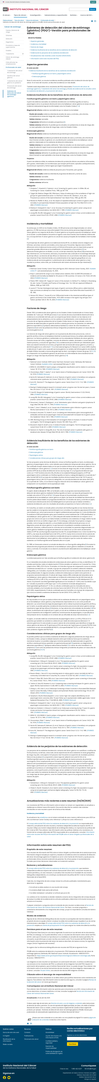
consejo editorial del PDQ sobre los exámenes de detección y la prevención (53, 868)
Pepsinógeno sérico (36, 455)
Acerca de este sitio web (11, 1032)
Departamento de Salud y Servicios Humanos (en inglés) (79, 1073)
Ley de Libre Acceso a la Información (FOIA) (53, 1037)
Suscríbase (72, 1044)
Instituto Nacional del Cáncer (87, 1077)
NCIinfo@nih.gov (90, 1069)
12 (92, 351)
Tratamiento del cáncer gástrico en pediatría (14, 82)
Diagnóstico (9, 42)
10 (72, 643)
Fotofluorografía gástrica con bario (41, 449)
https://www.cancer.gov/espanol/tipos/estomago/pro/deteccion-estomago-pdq (63, 956)
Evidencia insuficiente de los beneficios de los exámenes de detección (54, 50)
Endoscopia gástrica (39, 76)
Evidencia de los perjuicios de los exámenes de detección (50, 53)
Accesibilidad (50, 1032)
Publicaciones (28, 1036)
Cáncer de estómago (12, 27)
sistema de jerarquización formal (53, 925)
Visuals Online (45, 970)
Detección (9, 39)
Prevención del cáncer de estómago (14, 87)
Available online (47, 364)
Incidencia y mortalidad (38, 44)
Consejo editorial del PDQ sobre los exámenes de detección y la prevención (53, 823)
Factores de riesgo (37, 47)
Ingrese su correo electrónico (77, 1035)
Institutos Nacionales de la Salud (86, 1075)
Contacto (27, 1032)
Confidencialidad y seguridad (52, 1042)
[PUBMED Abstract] (40, 205)
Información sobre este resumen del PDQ (45, 59)
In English (6, 1036)
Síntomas (9, 35)
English (93, 2)
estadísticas (44, 817)
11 (52, 347)
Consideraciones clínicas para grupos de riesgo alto (46, 458)
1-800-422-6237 (76, 1069)
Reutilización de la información (9, 1040)
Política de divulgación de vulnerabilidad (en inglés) (54, 1052)
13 (94, 351)
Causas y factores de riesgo (12, 31)
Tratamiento (10, 54)
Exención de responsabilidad (51, 1047)
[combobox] (79, 9)
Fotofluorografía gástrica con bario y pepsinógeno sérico (51, 74)
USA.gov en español (90, 1079)
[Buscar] (92, 9)
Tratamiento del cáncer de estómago (14, 71)
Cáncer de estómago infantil (12, 58)
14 (66, 356)
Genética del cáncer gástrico (13, 76)
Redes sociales (8, 1044)
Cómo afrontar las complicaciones (12, 63)
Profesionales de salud (13, 67)
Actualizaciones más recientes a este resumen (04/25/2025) (51, 56)
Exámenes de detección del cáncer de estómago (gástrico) (14, 93)
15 (43, 650)
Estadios (8, 50)
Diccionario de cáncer (31, 1039)
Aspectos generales (37, 41)
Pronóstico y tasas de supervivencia (13, 46)
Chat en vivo (64, 1069)
